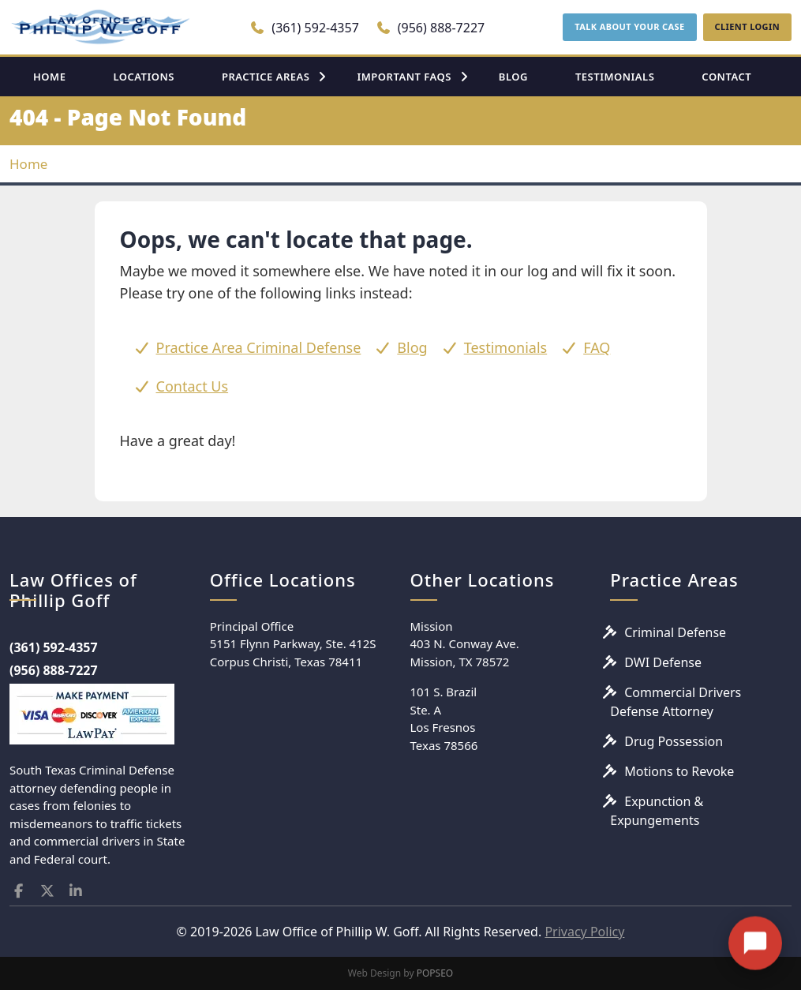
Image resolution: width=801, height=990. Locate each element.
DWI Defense (663, 662)
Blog (412, 347)
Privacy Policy (584, 931)
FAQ (596, 347)
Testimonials (506, 347)
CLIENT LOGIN (747, 26)
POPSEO (435, 973)
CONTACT (726, 76)
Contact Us (192, 386)
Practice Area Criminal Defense (258, 347)
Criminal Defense (675, 632)
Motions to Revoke (679, 771)
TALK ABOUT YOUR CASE (629, 26)
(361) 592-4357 (304, 27)
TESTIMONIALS (614, 76)
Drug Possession (673, 741)
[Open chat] (755, 925)
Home (28, 164)
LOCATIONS (143, 76)
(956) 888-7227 (430, 27)
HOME (49, 76)
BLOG (513, 76)
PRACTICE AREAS (266, 76)
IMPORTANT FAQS (404, 76)
